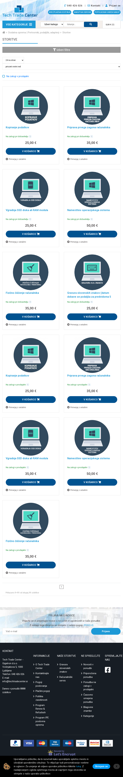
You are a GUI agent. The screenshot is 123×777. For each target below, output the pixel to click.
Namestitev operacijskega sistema (88, 210)
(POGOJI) (88, 625)
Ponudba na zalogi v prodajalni (89, 686)
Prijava (106, 631)
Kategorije (88, 716)
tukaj (78, 766)
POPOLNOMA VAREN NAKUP (107, 12)
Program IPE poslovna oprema (42, 721)
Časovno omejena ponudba (88, 698)
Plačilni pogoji (43, 691)
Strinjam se (101, 766)
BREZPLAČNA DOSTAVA (59, 12)
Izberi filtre (61, 50)
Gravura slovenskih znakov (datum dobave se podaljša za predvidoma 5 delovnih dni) (89, 296)
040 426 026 (18, 674)
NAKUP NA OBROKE (82, 12)
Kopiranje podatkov (17, 127)
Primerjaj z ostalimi (16, 159)
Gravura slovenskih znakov (64, 668)
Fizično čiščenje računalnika (22, 292)
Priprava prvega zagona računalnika (88, 127)
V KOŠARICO (31, 151)
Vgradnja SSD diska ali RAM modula (27, 210)
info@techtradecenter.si (15, 681)
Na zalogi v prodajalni (17, 76)
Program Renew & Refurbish (41, 709)
